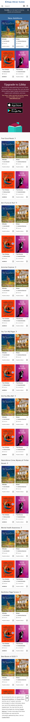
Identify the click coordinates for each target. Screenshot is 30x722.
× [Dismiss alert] (28, 10)
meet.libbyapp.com (14, 98)
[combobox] (12, 6)
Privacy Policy (20, 699)
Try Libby (6, 10)
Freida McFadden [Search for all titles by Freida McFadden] (21, 71)
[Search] (2, 6)
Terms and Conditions (8, 699)
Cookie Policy (6, 717)
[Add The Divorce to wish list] (27, 77)
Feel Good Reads (8, 139)
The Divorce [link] (19, 69)
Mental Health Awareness (11, 528)
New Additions (15, 18)
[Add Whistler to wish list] (13, 46)
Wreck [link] (18, 39)
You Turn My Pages (9, 332)
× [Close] (27, 698)
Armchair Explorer (8, 267)
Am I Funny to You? (9, 203)
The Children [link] (5, 69)
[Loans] (24, 6)
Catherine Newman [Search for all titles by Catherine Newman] (22, 41)
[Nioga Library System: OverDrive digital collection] (15, 2)
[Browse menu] (27, 6)
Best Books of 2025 (9, 657)
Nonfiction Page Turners (11, 592)
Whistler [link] (4, 39)
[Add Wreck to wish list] (27, 46)
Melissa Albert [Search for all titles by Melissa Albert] (6, 71)
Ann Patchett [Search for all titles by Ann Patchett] (6, 41)
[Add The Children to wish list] (13, 77)
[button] (13, 39)
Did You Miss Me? (8, 396)
